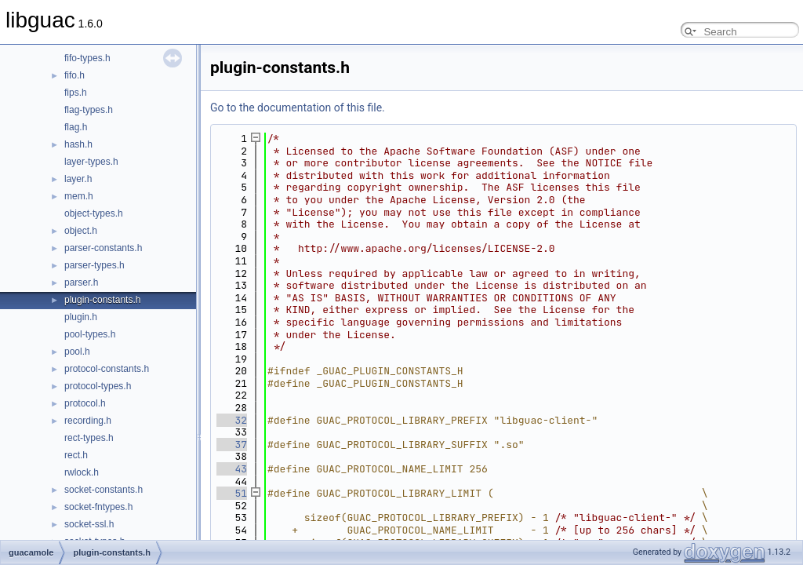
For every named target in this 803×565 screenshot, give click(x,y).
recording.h (87, 420)
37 (231, 444)
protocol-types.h (97, 386)
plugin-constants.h (102, 299)
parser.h (81, 282)
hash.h (78, 144)
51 (231, 493)
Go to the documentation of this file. (297, 107)
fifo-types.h (87, 58)
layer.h (78, 178)
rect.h (76, 455)
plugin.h (80, 317)
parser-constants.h (103, 247)
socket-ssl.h (89, 524)
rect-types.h (89, 437)
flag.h (75, 127)
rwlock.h (81, 472)
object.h (80, 230)
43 (231, 469)
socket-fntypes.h (98, 506)
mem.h (78, 196)
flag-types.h (88, 109)
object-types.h (93, 213)
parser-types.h (94, 265)
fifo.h (74, 75)
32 (231, 420)
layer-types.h (91, 161)
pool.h (77, 351)
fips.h (75, 92)
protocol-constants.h (106, 368)
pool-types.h (89, 334)
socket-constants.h (103, 489)
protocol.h (85, 403)
